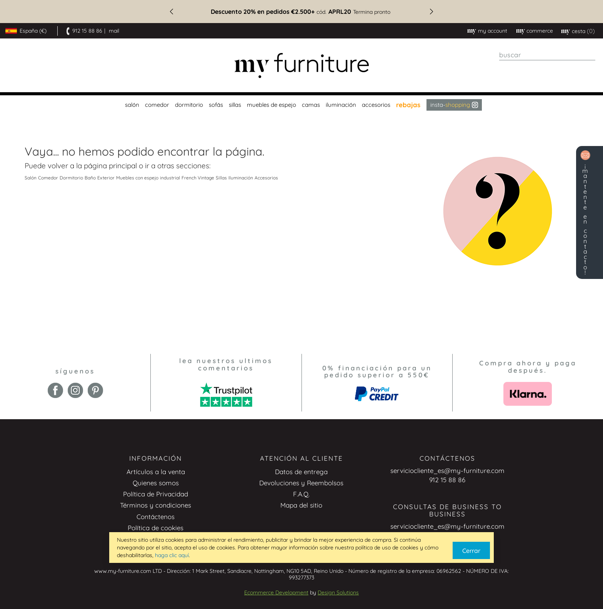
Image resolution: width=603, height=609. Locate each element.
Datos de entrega (301, 472)
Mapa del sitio (301, 505)
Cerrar (471, 550)
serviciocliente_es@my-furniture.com (447, 470)
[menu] (301, 104)
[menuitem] (131, 104)
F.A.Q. (301, 494)
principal (123, 165)
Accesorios (266, 178)
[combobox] (547, 55)
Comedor (48, 178)
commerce (539, 30)
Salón (31, 178)
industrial (170, 178)
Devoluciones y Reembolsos (301, 483)
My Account (492, 30)
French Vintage (198, 178)
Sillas (221, 178)
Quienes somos (156, 483)
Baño (90, 178)
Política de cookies (155, 528)
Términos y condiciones (155, 505)
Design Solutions (338, 592)
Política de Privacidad (155, 494)
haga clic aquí (172, 555)
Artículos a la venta (156, 472)
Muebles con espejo (137, 178)
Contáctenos (156, 517)
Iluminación (240, 178)
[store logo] (301, 65)
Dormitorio (71, 178)
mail (114, 30)
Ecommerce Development (276, 592)
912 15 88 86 (87, 30)
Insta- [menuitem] (454, 105)
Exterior (106, 178)
